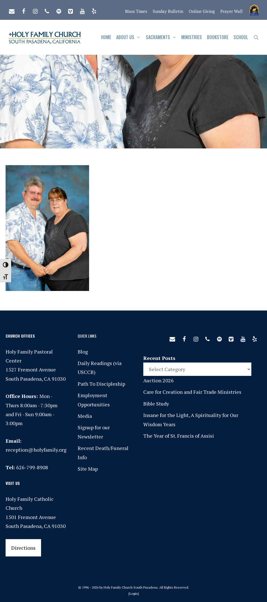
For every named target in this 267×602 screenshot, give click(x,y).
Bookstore (217, 37)
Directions (23, 547)
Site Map (88, 468)
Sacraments (162, 37)
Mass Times (136, 11)
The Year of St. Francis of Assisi (178, 435)
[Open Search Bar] (256, 37)
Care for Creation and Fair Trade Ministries (192, 391)
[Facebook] (23, 10)
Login (134, 593)
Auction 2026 (158, 380)
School (240, 37)
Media (85, 416)
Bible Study (156, 403)
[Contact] (11, 10)
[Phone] (47, 10)
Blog (83, 351)
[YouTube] (82, 10)
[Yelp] (94, 10)
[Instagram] (35, 10)
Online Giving (202, 11)
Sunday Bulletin (168, 11)
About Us (129, 37)
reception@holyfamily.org (36, 449)
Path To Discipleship (101, 383)
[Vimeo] (70, 10)
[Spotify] (58, 10)
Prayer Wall (231, 11)
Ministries (191, 37)
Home (106, 37)
